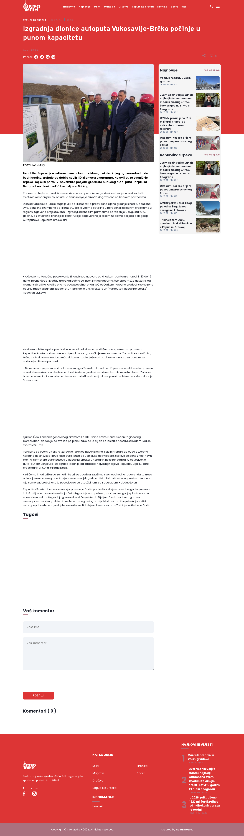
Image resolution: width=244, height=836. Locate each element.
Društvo (123, 6)
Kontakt (98, 806)
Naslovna (69, 6)
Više (183, 6)
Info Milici (52, 780)
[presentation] (50, 681)
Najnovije (84, 6)
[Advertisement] (88, 250)
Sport (174, 6)
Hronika (162, 6)
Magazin (109, 6)
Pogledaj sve (212, 70)
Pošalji (38, 695)
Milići (97, 6)
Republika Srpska (143, 6)
